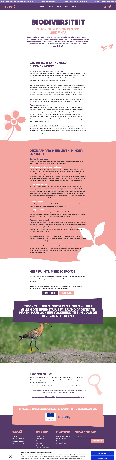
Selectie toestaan (102, 449)
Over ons (51, 6)
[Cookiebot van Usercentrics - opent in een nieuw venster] (10, 457)
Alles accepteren (102, 444)
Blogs (59, 6)
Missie (66, 6)
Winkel (42, 6)
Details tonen (88, 456)
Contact (74, 6)
